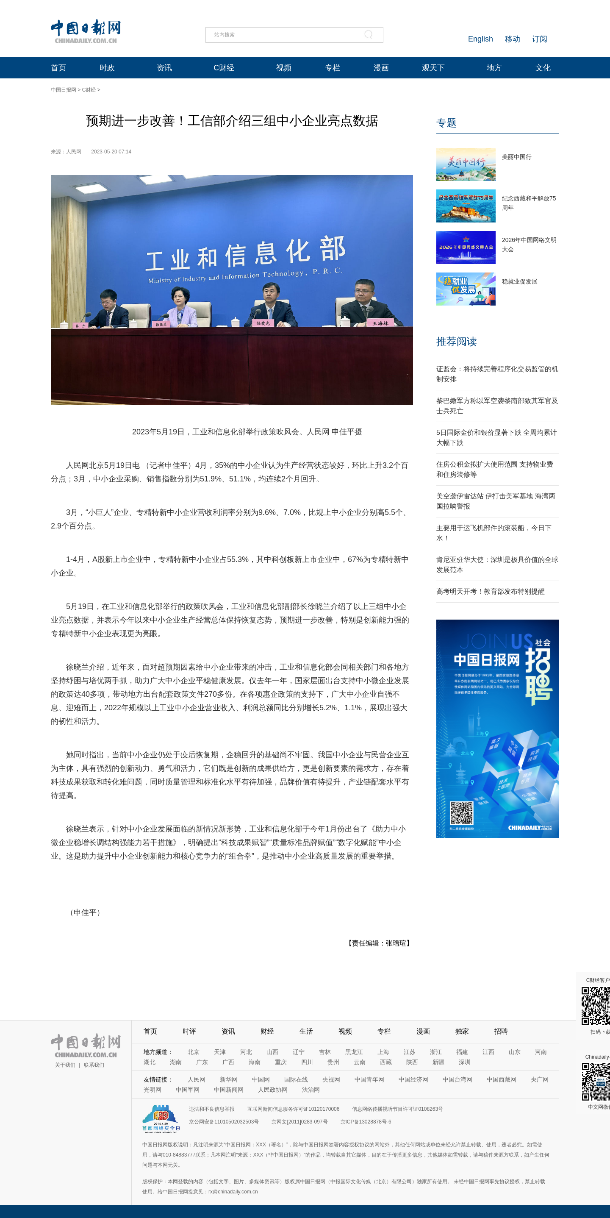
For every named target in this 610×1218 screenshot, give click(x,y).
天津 (220, 1051)
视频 (283, 68)
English (480, 39)
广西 (228, 1062)
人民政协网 (273, 1089)
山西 (272, 1051)
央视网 (331, 1079)
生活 (306, 1031)
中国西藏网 (501, 1079)
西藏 (386, 1062)
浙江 (436, 1051)
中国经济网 (413, 1079)
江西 (488, 1051)
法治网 (311, 1089)
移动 (512, 39)
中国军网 (188, 1089)
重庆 (281, 1062)
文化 (543, 68)
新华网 (229, 1079)
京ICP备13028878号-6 (366, 1122)
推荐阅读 (456, 341)
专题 (446, 122)
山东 (515, 1051)
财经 (267, 1031)
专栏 (332, 68)
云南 (360, 1062)
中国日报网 (63, 90)
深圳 (465, 1062)
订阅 (539, 39)
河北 (246, 1051)
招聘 (501, 1031)
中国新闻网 (229, 1089)
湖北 (149, 1062)
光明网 (152, 1089)
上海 (383, 1051)
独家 (462, 1031)
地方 (494, 68)
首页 (58, 68)
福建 (462, 1051)
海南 (255, 1062)
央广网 (540, 1079)
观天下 (433, 68)
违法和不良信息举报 (212, 1109)
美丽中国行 (517, 156)
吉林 (325, 1051)
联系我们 (94, 1065)
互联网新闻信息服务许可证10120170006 (293, 1109)
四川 (307, 1062)
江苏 (410, 1051)
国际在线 (296, 1079)
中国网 (261, 1079)
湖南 (176, 1062)
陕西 (412, 1062)
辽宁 (299, 1051)
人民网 (196, 1079)
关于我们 (65, 1065)
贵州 (333, 1062)
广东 (202, 1062)
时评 (189, 1031)
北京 (194, 1051)
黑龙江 (354, 1051)
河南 (541, 1051)
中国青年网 (369, 1079)
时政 (107, 68)
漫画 (381, 68)
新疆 (438, 1062)
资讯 (164, 68)
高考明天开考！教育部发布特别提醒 (490, 591)
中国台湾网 (457, 1079)
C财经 (224, 68)
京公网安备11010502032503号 (224, 1122)
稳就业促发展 (520, 281)
